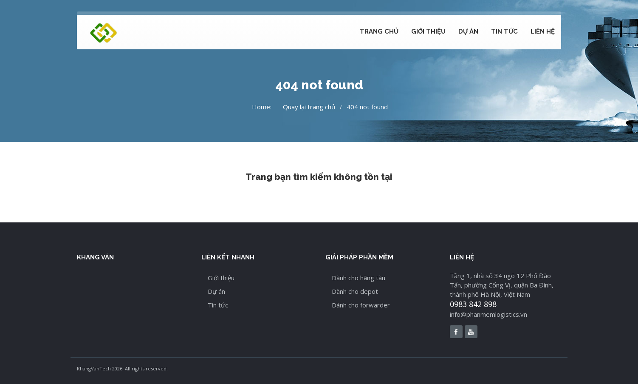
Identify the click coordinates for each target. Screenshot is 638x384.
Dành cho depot (355, 291)
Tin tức (504, 31)
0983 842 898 (473, 304)
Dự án (468, 31)
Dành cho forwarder (361, 305)
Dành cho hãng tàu (358, 277)
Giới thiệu (428, 31)
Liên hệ (543, 31)
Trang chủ (379, 31)
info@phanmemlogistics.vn (488, 314)
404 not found (367, 106)
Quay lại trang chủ (309, 106)
